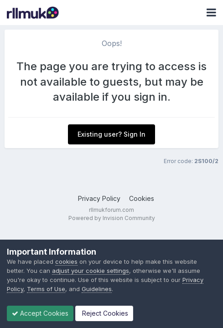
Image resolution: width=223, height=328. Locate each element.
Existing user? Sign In (111, 134)
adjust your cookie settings (90, 270)
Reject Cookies (104, 313)
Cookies (141, 198)
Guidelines (97, 288)
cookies (66, 261)
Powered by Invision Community (111, 218)
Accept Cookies (40, 313)
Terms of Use (46, 288)
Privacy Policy (99, 198)
